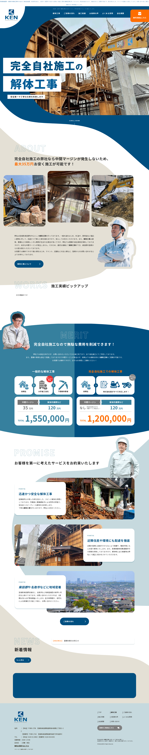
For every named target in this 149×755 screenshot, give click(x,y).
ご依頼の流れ (69, 13)
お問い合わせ (115, 721)
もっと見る (20, 660)
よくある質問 (107, 13)
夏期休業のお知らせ (71, 640)
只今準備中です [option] (22, 295)
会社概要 (120, 13)
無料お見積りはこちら (21, 746)
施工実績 (82, 13)
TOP (99, 712)
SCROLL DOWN (74, 120)
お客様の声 (94, 13)
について (24, 264)
